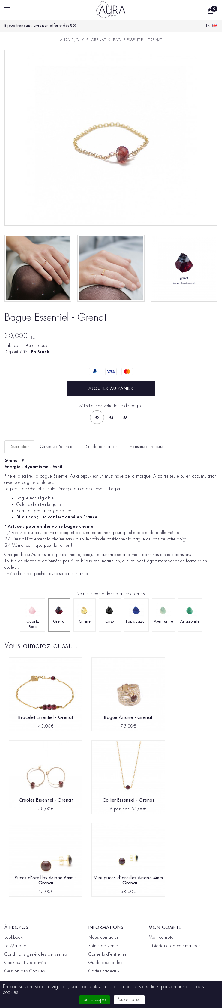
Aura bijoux (36, 345)
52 (97, 418)
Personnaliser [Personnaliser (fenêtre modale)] (129, 999)
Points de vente (103, 946)
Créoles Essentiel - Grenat (46, 800)
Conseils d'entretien (108, 954)
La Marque (15, 946)
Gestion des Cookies (24, 971)
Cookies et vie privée (25, 962)
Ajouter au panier (111, 388)
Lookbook (13, 937)
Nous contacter (103, 937)
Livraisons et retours (145, 446)
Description (19, 446)
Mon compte (161, 937)
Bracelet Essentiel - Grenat (45, 717)
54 (111, 418)
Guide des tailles (105, 962)
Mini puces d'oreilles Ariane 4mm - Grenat (128, 880)
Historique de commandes (175, 946)
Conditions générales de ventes (35, 954)
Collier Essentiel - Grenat (128, 800)
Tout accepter (94, 999)
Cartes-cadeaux (104, 971)
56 (125, 418)
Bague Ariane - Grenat (128, 717)
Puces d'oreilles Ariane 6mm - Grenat (46, 880)
